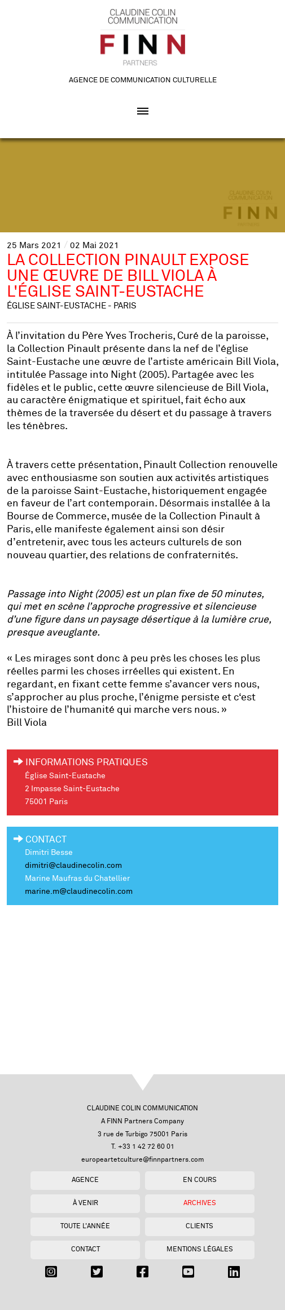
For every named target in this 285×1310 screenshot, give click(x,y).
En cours (200, 1180)
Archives (199, 1203)
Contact (85, 1249)
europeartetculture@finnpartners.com (142, 1159)
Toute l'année (85, 1226)
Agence (85, 1180)
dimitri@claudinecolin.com (73, 866)
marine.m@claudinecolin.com (79, 892)
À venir (85, 1203)
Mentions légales (199, 1249)
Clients (199, 1226)
